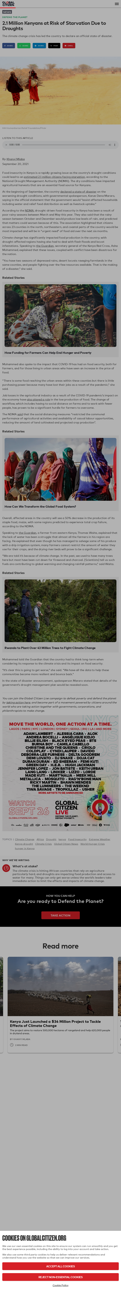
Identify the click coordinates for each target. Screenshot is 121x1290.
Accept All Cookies (60, 1266)
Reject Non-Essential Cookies (60, 1277)
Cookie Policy (61, 1285)
